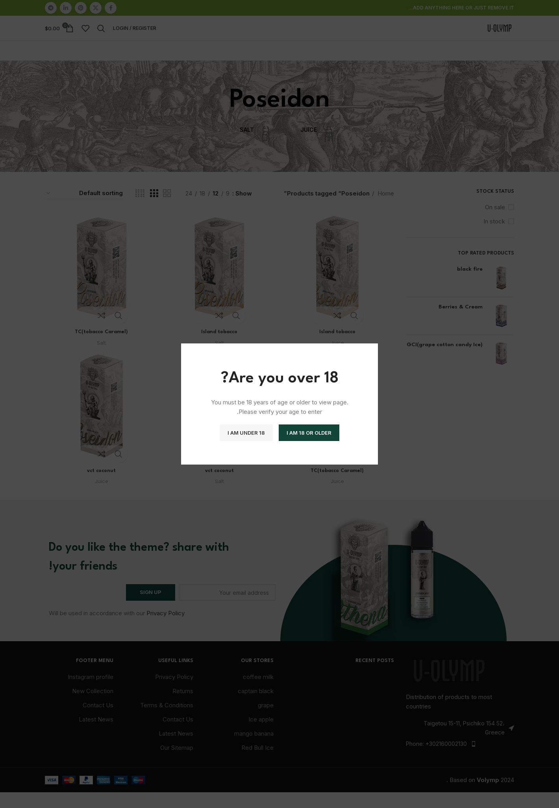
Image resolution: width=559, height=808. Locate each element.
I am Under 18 (246, 433)
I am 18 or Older (309, 433)
